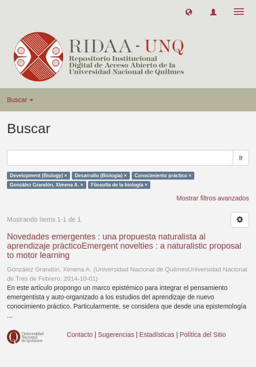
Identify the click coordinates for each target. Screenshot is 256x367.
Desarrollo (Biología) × (101, 175)
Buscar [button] (20, 99)
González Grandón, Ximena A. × (46, 184)
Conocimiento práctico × (163, 175)
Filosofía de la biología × (119, 184)
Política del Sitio (203, 334)
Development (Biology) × (38, 175)
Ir (241, 157)
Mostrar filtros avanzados (213, 198)
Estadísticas (157, 334)
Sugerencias (116, 334)
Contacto (80, 334)
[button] (188, 11)
